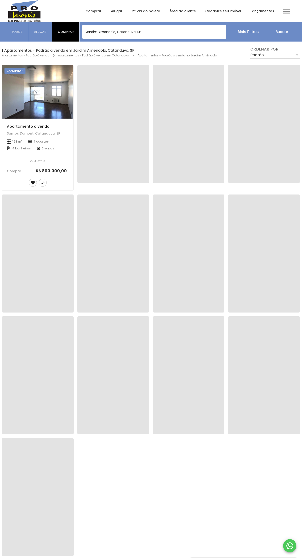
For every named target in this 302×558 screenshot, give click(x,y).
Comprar (93, 11)
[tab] (17, 32)
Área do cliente (183, 11)
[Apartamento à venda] (37, 92)
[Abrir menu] (286, 11)
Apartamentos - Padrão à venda (26, 55)
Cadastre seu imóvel (223, 11)
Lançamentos (262, 11)
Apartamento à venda (28, 126)
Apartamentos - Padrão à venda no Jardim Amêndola (177, 55)
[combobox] (154, 32)
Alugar (116, 11)
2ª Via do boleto (146, 11)
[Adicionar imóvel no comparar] (43, 183)
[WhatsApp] (289, 545)
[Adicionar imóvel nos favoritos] (33, 183)
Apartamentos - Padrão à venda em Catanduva (93, 55)
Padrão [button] (257, 55)
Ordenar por (264, 49)
